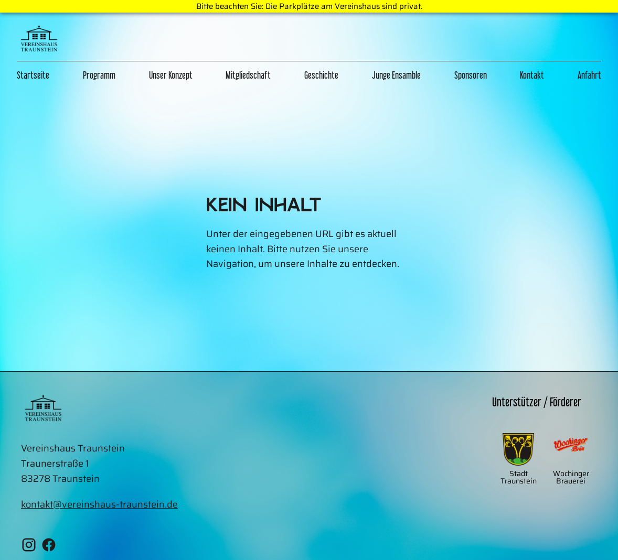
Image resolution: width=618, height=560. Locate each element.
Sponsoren (470, 75)
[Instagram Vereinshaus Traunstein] (29, 547)
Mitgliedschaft (248, 75)
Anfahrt (589, 75)
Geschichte (321, 75)
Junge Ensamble (396, 75)
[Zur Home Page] (39, 41)
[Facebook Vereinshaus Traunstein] (49, 547)
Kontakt (532, 75)
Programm (99, 75)
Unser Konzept (171, 75)
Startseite (33, 75)
